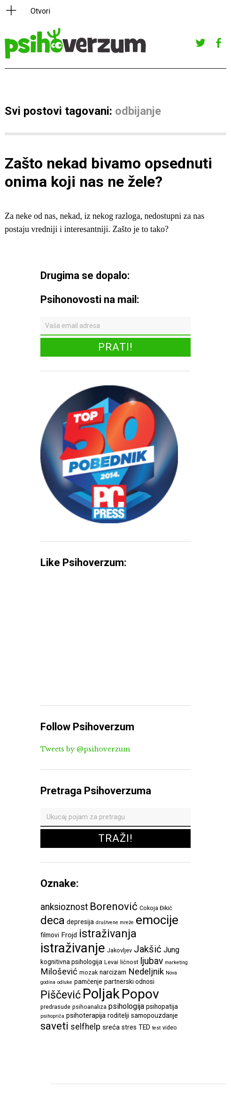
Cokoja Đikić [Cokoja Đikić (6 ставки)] (155, 907)
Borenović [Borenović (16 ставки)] (114, 906)
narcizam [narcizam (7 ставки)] (113, 972)
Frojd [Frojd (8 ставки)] (69, 935)
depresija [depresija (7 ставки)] (80, 922)
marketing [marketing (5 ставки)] (176, 962)
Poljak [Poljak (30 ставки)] (101, 994)
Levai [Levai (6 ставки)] (111, 962)
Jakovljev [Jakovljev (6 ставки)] (119, 950)
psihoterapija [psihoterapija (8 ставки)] (86, 1015)
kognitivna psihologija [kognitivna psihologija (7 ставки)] (71, 962)
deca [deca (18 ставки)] (52, 920)
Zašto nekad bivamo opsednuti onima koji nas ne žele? (108, 172)
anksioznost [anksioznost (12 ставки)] (64, 907)
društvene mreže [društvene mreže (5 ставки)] (115, 922)
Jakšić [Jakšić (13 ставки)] (148, 949)
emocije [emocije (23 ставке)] (157, 919)
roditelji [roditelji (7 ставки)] (118, 1015)
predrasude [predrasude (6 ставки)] (55, 1006)
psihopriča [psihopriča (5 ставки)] (52, 1016)
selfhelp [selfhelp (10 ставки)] (85, 1026)
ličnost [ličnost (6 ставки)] (129, 962)
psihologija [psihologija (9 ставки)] (126, 1006)
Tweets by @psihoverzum (85, 749)
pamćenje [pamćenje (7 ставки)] (88, 981)
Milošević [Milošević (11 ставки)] (58, 971)
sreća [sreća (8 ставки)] (111, 1027)
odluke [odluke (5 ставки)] (64, 982)
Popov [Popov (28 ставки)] (140, 994)
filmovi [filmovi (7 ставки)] (49, 935)
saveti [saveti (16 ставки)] (54, 1026)
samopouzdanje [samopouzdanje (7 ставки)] (154, 1015)
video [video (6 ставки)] (169, 1027)
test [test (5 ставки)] (156, 1028)
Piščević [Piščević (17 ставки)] (60, 994)
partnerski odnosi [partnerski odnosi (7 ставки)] (129, 981)
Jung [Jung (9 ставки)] (171, 949)
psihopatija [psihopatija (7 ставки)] (162, 1006)
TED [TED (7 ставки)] (144, 1027)
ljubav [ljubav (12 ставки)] (151, 961)
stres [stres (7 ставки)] (129, 1027)
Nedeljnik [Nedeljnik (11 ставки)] (146, 971)
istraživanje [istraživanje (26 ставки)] (72, 948)
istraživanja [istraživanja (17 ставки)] (108, 933)
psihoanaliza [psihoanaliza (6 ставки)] (89, 1006)
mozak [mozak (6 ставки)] (88, 972)
